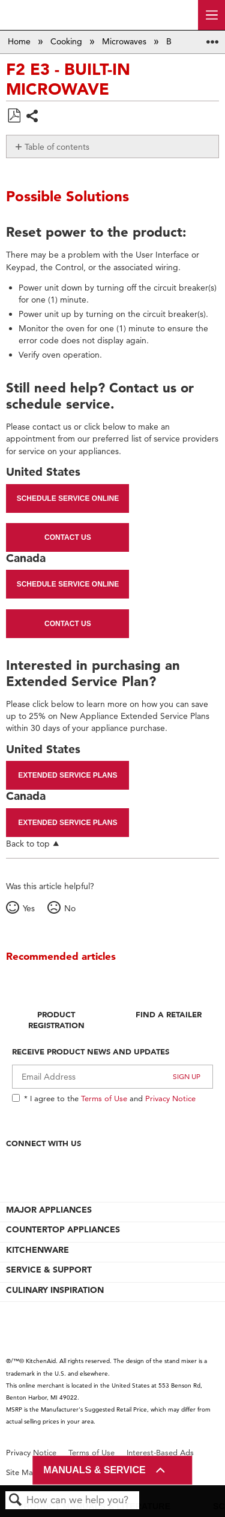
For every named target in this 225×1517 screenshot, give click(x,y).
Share (32, 117)
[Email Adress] (112, 1077)
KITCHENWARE (37, 1249)
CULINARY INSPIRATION (55, 1290)
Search (15, 1500)
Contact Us (67, 537)
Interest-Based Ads (160, 1452)
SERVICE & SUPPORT (49, 1269)
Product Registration (56, 1020)
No (70, 908)
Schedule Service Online (68, 498)
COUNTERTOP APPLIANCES (63, 1229)
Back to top (28, 843)
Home (20, 41)
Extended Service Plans (67, 775)
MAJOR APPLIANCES (49, 1209)
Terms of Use (104, 1098)
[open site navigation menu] (211, 15)
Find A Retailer (169, 1014)
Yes (29, 908)
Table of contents (57, 146)
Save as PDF (13, 115)
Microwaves (125, 41)
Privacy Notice (170, 1098)
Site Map (22, 1472)
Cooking (67, 41)
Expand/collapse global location (212, 38)
